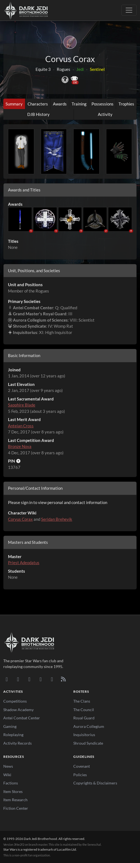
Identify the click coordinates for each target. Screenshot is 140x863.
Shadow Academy (18, 709)
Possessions (102, 103)
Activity (105, 114)
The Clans (81, 701)
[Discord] (6, 679)
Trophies (126, 103)
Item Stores (13, 791)
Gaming (10, 726)
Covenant (81, 766)
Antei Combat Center (21, 718)
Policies (80, 774)
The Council (83, 709)
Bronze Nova (19, 446)
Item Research (15, 799)
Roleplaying (13, 734)
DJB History (38, 114)
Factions (10, 783)
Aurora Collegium (88, 726)
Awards (60, 103)
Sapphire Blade (21, 404)
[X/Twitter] (52, 679)
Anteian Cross (21, 425)
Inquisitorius (84, 734)
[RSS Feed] (63, 679)
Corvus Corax (20, 519)
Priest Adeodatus (23, 562)
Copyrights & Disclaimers (95, 783)
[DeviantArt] (18, 679)
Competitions (15, 701)
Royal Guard (84, 718)
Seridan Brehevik (56, 519)
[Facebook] (29, 679)
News (8, 766)
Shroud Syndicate (88, 743)
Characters (38, 103)
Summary (14, 103)
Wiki (7, 774)
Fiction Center (15, 808)
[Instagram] (40, 679)
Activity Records (17, 743)
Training (79, 103)
